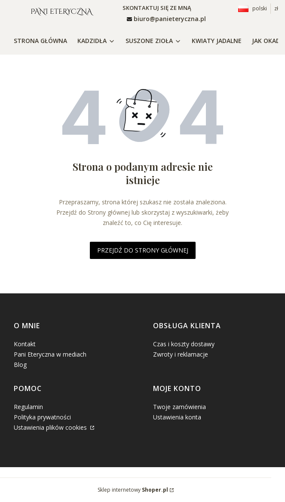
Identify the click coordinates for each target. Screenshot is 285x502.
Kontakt (25, 344)
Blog (20, 364)
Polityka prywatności (42, 417)
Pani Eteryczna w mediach (50, 354)
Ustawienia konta (177, 417)
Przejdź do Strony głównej (142, 250)
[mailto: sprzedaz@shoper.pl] (166, 18)
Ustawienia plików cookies (51, 427)
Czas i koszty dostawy (184, 344)
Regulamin (28, 407)
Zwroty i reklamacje (180, 354)
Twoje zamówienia (179, 407)
